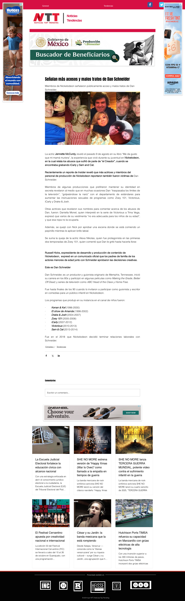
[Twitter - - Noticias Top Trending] (161, 4)
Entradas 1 (49, 347)
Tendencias (61, 347)
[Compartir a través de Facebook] (46, 355)
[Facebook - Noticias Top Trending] (150, 4)
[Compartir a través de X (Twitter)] (52, 355)
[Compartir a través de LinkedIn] (59, 355)
